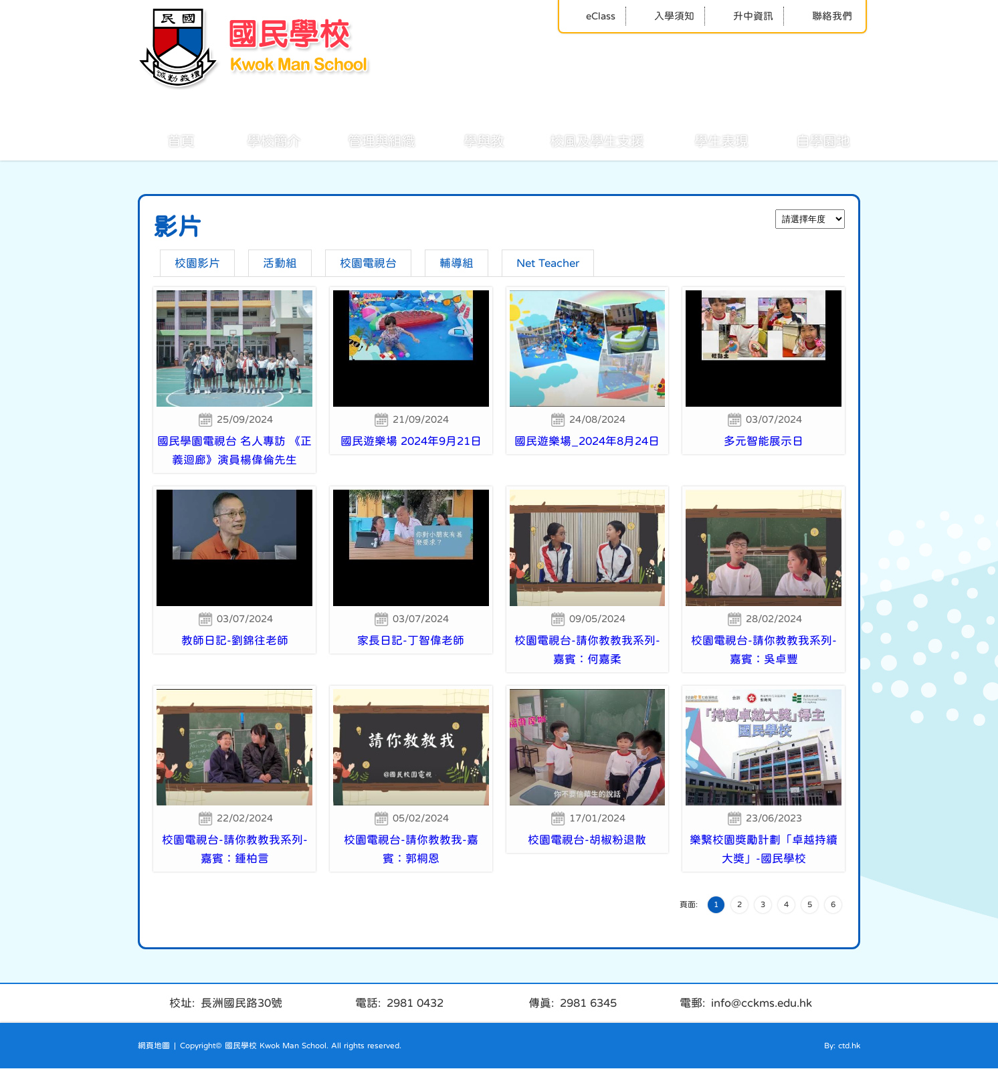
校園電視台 (368, 263)
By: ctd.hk (842, 1046)
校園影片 (197, 263)
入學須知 (665, 16)
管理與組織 (366, 140)
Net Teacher (547, 263)
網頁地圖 (154, 1046)
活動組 (280, 263)
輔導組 (456, 263)
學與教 (469, 140)
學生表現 (706, 140)
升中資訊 (744, 16)
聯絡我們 (823, 16)
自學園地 (808, 140)
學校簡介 (258, 140)
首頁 (166, 140)
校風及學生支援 (581, 140)
